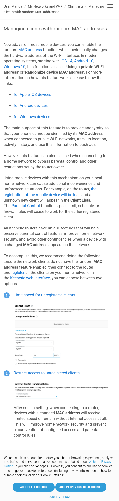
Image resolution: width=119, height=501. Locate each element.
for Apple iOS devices (32, 94)
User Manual (13, 6)
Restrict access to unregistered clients (47, 373)
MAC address (30, 49)
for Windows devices (32, 116)
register (17, 272)
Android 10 (83, 61)
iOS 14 (66, 61)
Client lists (76, 6)
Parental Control (25, 205)
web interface (30, 278)
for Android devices (31, 105)
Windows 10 (14, 66)
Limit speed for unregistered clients (44, 295)
